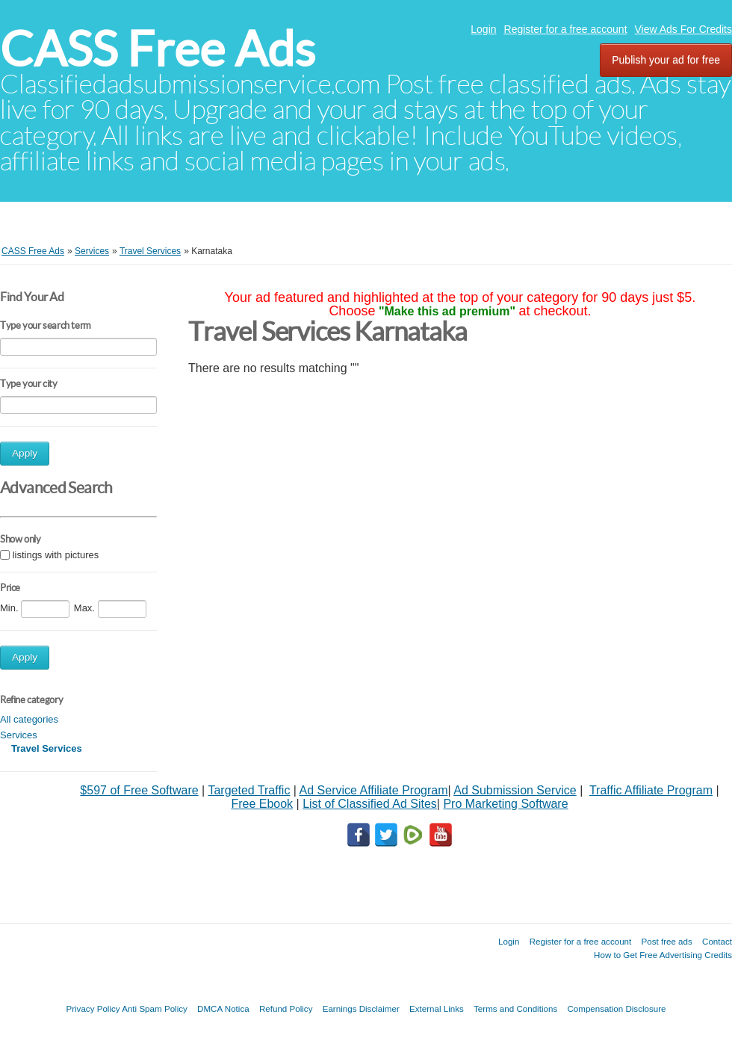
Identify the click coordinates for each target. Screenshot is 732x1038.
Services (18, 735)
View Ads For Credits (683, 29)
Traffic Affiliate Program (651, 790)
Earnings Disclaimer (361, 1008)
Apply (24, 453)
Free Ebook (262, 803)
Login (483, 29)
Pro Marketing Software (505, 803)
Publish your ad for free (666, 60)
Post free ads (666, 941)
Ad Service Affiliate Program (374, 790)
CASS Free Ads (157, 49)
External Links (436, 1008)
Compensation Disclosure (616, 1008)
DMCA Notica (223, 1008)
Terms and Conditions (515, 1008)
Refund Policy (286, 1008)
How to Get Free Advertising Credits (663, 955)
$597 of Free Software (139, 790)
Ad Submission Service (515, 790)
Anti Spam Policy (154, 1008)
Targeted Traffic (249, 790)
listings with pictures (56, 555)
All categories (29, 719)
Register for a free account (565, 29)
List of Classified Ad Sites (370, 803)
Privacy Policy (93, 1008)
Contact (717, 941)
